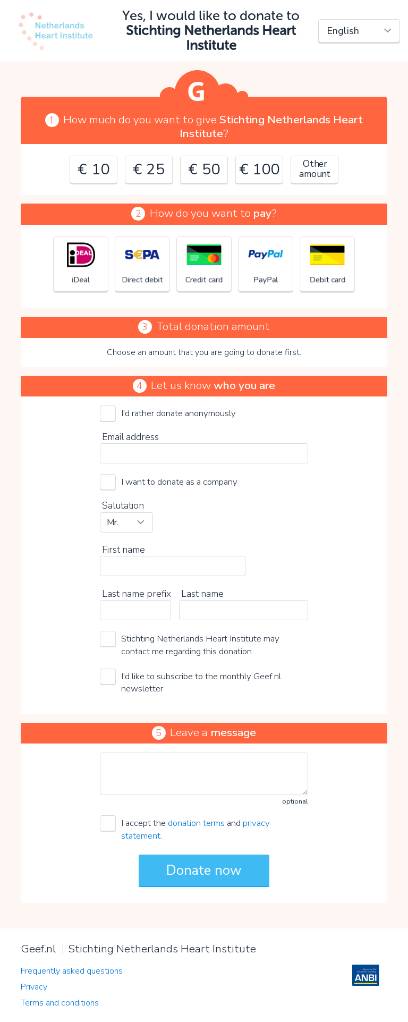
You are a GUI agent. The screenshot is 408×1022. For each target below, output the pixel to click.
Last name (202, 593)
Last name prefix (136, 593)
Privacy (34, 987)
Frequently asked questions (72, 971)
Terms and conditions (60, 1003)
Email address (130, 436)
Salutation (123, 505)
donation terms (196, 823)
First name (123, 549)
